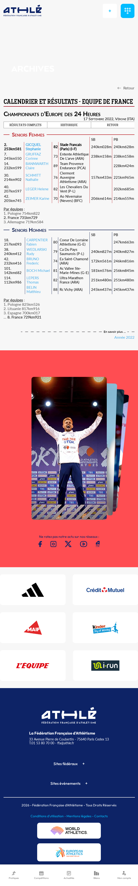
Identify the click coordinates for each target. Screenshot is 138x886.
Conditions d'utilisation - (49, 816)
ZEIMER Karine (37, 198)
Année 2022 (124, 337)
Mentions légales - (80, 816)
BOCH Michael (38, 270)
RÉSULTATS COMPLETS (25, 125)
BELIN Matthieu (33, 289)
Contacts (101, 816)
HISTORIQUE (69, 125)
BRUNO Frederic (33, 261)
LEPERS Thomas (33, 280)
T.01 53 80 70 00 (41, 743)
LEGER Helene (37, 189)
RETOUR (112, 125)
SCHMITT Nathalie (33, 177)
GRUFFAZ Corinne (33, 156)
